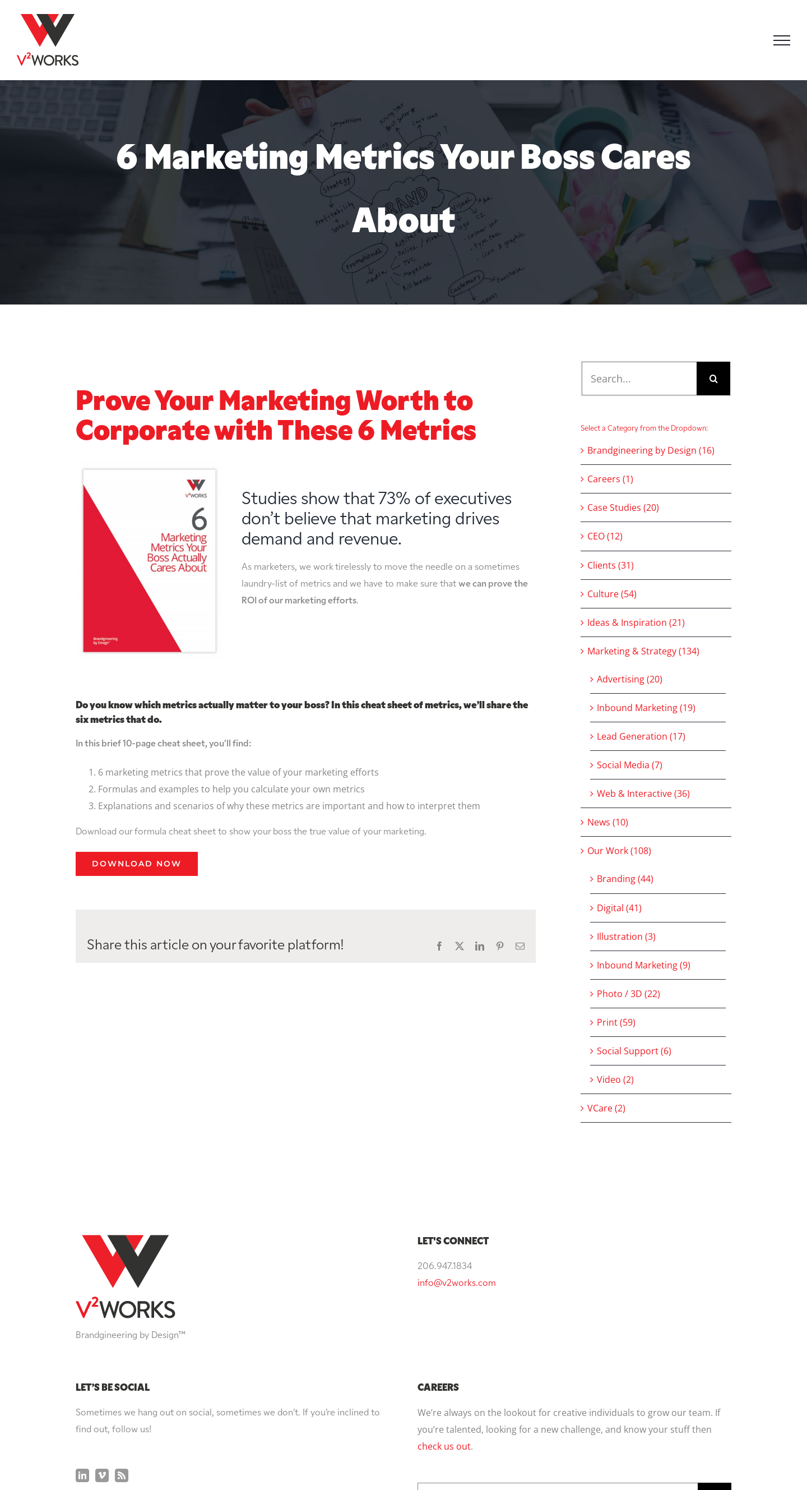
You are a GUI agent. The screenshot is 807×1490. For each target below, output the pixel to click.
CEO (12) (605, 536)
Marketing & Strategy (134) (643, 651)
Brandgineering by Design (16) (651, 450)
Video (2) (615, 1079)
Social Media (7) (629, 765)
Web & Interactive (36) (643, 793)
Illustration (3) (626, 936)
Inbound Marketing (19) (646, 708)
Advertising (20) (629, 679)
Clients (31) (610, 565)
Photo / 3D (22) (628, 994)
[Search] (713, 378)
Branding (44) (625, 879)
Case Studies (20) (623, 507)
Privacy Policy (506, 1460)
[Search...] (639, 378)
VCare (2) (606, 1108)
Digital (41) (619, 908)
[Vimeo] (102, 1362)
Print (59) (616, 1022)
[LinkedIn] (82, 1362)
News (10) (607, 822)
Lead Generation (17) (641, 736)
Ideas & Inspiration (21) (636, 622)
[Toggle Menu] (782, 40)
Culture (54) (612, 594)
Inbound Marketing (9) (643, 965)
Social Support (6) (634, 1051)
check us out (444, 1333)
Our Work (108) (619, 851)
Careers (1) (610, 479)
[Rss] (121, 1362)
